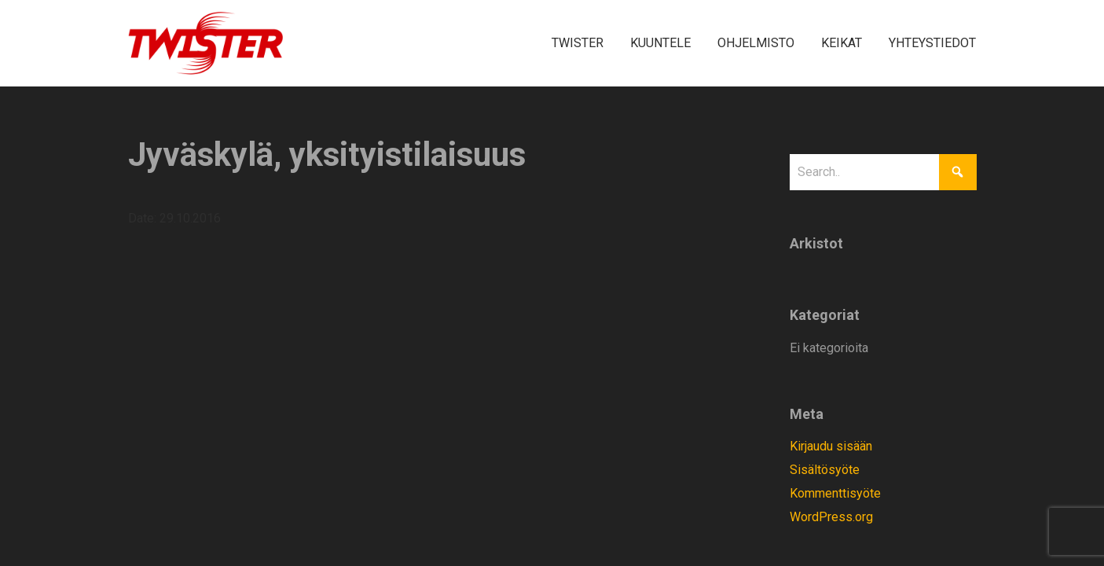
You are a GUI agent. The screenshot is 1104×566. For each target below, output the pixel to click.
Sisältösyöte (825, 469)
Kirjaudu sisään (831, 446)
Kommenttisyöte (835, 493)
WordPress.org (831, 516)
